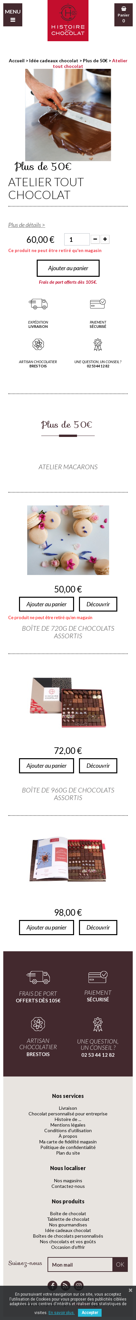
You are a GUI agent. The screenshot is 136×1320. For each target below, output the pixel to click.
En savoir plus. (62, 1312)
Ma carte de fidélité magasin (68, 1141)
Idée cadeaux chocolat (68, 1230)
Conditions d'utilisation (68, 1130)
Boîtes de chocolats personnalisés (68, 1236)
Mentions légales (68, 1125)
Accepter (90, 1312)
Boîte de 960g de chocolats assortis (68, 793)
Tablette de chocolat (68, 1219)
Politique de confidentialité (68, 1147)
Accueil (17, 60)
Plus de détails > (26, 224)
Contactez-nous (68, 1186)
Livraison (68, 1108)
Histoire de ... (68, 1119)
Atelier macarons (68, 467)
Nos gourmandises (68, 1224)
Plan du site (68, 1153)
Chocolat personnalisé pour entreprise (68, 1113)
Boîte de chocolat (68, 1213)
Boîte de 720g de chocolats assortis (68, 632)
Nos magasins (68, 1180)
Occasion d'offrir (68, 1247)
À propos (68, 1136)
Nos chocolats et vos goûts (68, 1241)
